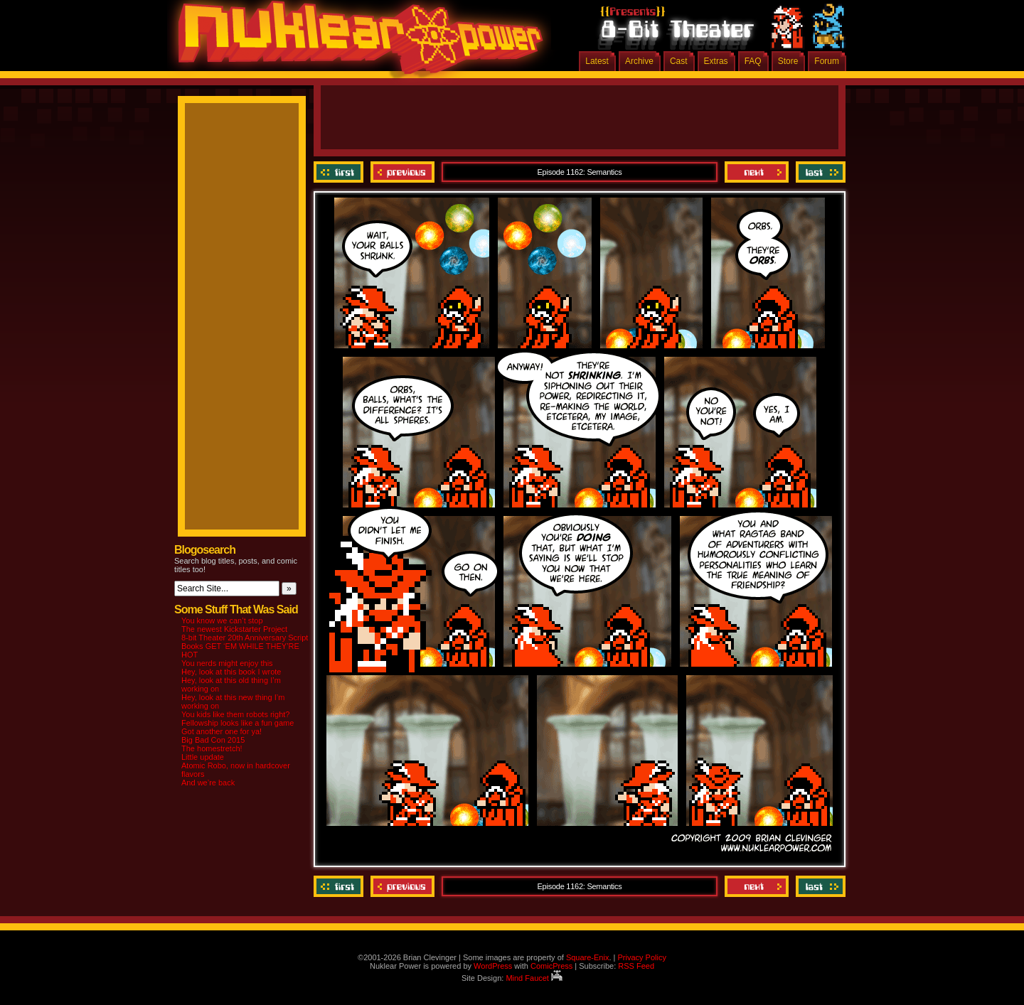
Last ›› (819, 172)
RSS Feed (636, 966)
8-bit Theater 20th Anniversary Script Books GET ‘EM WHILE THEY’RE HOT (244, 646)
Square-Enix (587, 957)
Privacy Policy (641, 957)
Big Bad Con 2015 (213, 740)
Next (756, 172)
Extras (716, 61)
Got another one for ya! (221, 731)
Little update (202, 757)
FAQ (753, 61)
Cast (679, 61)
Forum (826, 61)
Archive (639, 61)
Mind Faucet (534, 978)
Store (788, 61)
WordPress (493, 966)
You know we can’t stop (222, 620)
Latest (597, 61)
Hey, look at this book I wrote (231, 671)
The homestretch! (211, 748)
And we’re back (208, 782)
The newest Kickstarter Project (234, 629)
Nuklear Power (355, 42)
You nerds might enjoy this (227, 663)
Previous (402, 172)
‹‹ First (340, 172)
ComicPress (551, 966)
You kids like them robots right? (235, 714)
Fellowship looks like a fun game (237, 723)
